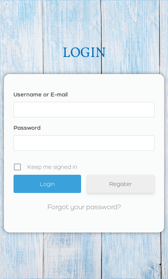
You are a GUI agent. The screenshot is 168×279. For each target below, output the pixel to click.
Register (120, 184)
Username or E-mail (41, 94)
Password (27, 127)
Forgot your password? (84, 207)
